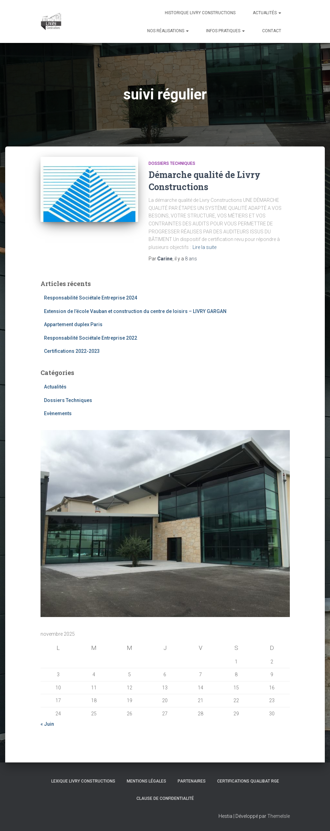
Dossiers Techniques (172, 163)
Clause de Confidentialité (165, 798)
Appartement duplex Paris (73, 324)
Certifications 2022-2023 (72, 351)
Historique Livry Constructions (200, 12)
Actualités (267, 12)
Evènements (58, 413)
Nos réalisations (168, 30)
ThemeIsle (278, 816)
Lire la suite (204, 247)
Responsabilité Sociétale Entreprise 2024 (90, 298)
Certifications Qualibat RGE (248, 781)
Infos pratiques (225, 30)
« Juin (47, 724)
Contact (271, 30)
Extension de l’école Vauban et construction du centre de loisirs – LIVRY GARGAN (135, 311)
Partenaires (192, 781)
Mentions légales (146, 781)
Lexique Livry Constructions (83, 781)
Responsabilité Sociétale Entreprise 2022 (90, 338)
